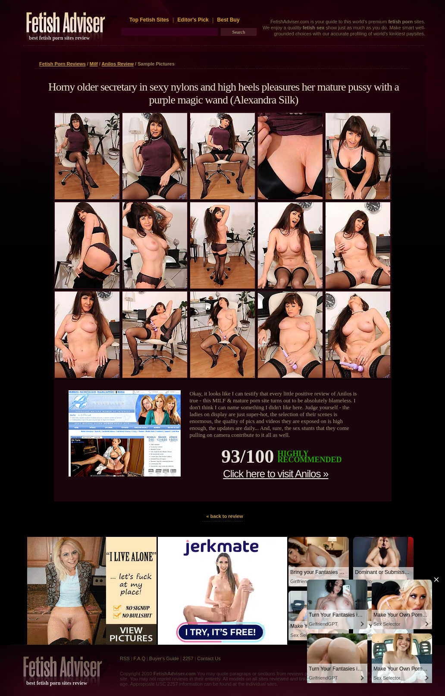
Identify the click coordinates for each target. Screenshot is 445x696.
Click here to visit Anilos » (275, 474)
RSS (125, 658)
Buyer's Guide (164, 658)
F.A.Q (140, 658)
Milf (94, 63)
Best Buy (228, 20)
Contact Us (208, 658)
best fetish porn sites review (59, 38)
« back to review (225, 516)
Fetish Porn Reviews (62, 63)
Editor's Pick (193, 20)
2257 (188, 658)
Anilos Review (117, 63)
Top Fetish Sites (149, 20)
